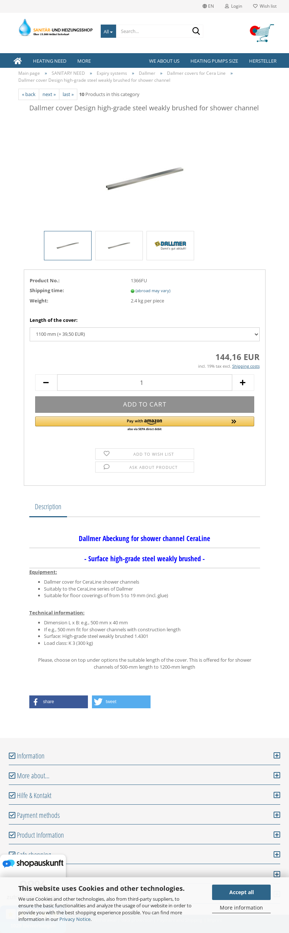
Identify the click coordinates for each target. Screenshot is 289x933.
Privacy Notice (74, 919)
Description (48, 506)
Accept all (241, 892)
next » (49, 94)
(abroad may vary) (153, 290)
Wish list (265, 6)
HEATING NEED (49, 61)
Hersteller (263, 61)
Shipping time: (47, 290)
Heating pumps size (214, 61)
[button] (144, 424)
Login (233, 6)
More (84, 61)
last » (68, 94)
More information (241, 907)
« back (29, 94)
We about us (164, 61)
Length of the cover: (54, 320)
